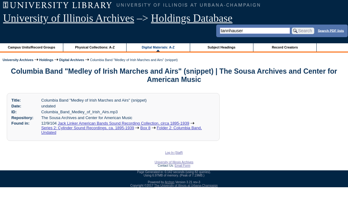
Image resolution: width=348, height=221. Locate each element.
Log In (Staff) (174, 152)
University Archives (17, 60)
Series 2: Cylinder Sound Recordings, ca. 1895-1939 (87, 128)
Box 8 (145, 128)
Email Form (182, 165)
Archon (169, 182)
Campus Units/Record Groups (31, 47)
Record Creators (285, 47)
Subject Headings (222, 47)
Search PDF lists (331, 30)
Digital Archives (71, 60)
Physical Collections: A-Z (95, 47)
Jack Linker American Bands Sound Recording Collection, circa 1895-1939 (123, 123)
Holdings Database (192, 18)
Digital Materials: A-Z (158, 47)
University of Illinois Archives (68, 18)
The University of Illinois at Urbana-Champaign (186, 185)
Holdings (46, 60)
